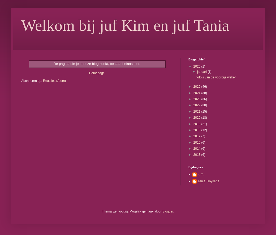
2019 (197, 124)
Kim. (201, 174)
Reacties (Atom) (54, 81)
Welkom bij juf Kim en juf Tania (125, 25)
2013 (197, 155)
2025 (197, 86)
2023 (197, 99)
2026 (197, 66)
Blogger (167, 211)
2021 (197, 111)
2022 (197, 105)
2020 (197, 117)
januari (202, 72)
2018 (197, 130)
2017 (197, 136)
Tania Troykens (208, 181)
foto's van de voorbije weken (216, 77)
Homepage (97, 73)
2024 (197, 93)
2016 (197, 142)
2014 (197, 148)
